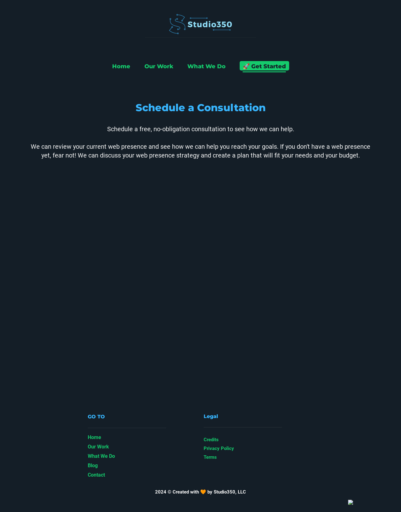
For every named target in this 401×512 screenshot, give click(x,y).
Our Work (158, 66)
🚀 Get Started (264, 66)
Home (121, 66)
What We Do (206, 66)
